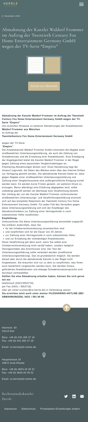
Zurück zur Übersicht (44, 86)
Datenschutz (28, 409)
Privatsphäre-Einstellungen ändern (60, 409)
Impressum (10, 409)
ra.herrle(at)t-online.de (23, 347)
